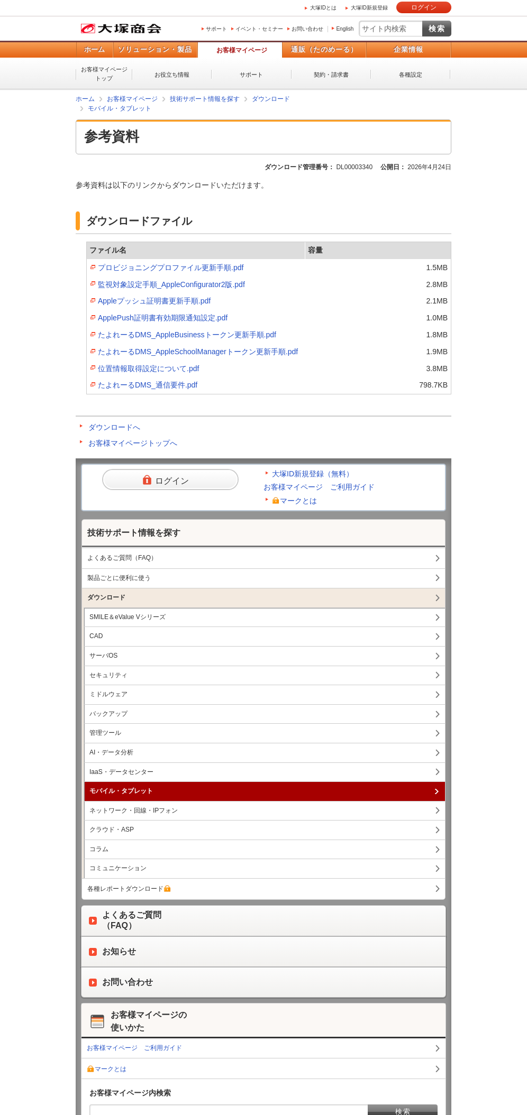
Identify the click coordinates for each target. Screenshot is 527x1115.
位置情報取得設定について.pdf (148, 368)
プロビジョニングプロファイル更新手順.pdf (170, 267)
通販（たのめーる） (324, 49)
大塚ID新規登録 (369, 8)
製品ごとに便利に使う (119, 578)
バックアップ (108, 713)
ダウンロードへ (114, 427)
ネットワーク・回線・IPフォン (133, 810)
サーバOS (103, 655)
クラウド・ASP (111, 829)
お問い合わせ (307, 29)
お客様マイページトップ (104, 73)
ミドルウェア (108, 694)
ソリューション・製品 (155, 49)
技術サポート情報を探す (205, 99)
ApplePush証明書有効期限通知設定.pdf (163, 318)
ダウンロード (271, 99)
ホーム (94, 49)
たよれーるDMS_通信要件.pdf (147, 385)
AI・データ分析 (111, 752)
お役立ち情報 (172, 74)
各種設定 (410, 74)
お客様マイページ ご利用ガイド (319, 487)
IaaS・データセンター (121, 772)
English (344, 29)
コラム (98, 849)
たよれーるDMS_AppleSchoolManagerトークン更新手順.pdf (198, 351)
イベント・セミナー (259, 29)
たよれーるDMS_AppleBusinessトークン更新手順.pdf (187, 334)
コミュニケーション (118, 868)
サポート (216, 29)
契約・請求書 (331, 74)
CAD (96, 636)
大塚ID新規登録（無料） (312, 473)
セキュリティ (108, 675)
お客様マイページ (241, 50)
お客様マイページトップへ (132, 443)
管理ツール (105, 732)
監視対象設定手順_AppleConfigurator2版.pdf (171, 284)
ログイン (424, 7)
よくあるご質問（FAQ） (122, 557)
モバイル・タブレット (119, 108)
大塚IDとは (323, 8)
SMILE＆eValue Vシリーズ (127, 617)
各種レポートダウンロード (129, 888)
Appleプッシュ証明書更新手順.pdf (154, 301)
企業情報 (408, 49)
